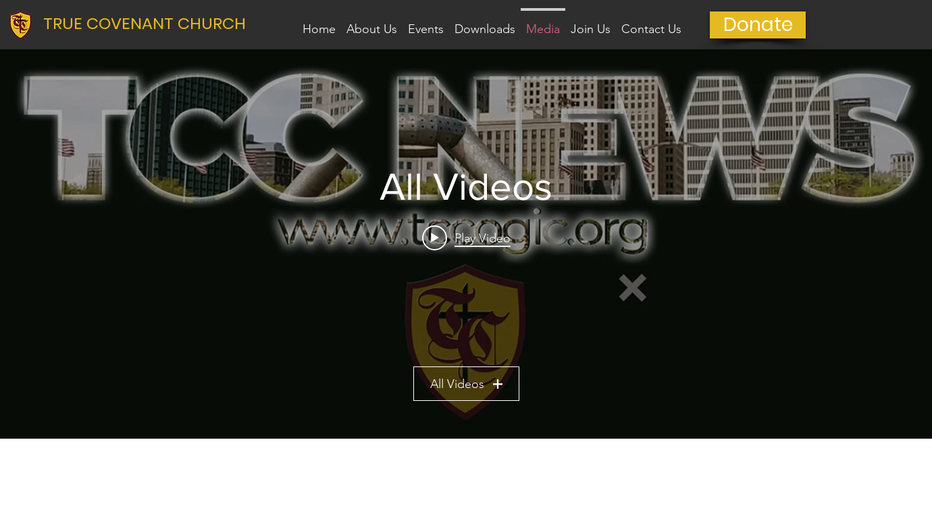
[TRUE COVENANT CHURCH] (150, 23)
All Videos (466, 384)
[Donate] (758, 24)
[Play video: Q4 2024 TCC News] (466, 237)
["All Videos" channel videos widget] (466, 244)
